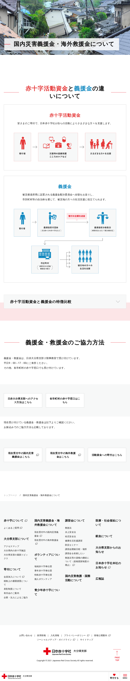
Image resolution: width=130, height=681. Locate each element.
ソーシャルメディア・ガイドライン (54, 639)
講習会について (75, 520)
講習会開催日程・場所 (76, 549)
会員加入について (12, 577)
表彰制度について (12, 589)
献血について (104, 536)
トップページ (10, 495)
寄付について (12, 569)
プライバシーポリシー (75, 635)
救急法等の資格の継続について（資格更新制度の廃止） (77, 561)
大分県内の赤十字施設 (15, 550)
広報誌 (100, 578)
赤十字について (14, 520)
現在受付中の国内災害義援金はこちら (21, 455)
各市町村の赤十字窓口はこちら (65, 400)
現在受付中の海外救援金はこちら (63, 455)
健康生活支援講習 (74, 540)
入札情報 (55, 635)
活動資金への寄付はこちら (107, 455)
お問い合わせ (25, 635)
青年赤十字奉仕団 (43, 570)
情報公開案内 (100, 635)
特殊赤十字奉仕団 (43, 575)
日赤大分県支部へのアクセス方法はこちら (23, 400)
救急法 (68, 528)
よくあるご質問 (11, 528)
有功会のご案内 (11, 593)
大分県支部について (16, 538)
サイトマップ (86, 639)
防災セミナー (71, 545)
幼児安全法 (70, 536)
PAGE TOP (117, 655)
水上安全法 (70, 532)
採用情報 (41, 635)
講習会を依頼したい (75, 553)
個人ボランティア (43, 579)
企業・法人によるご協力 (16, 597)
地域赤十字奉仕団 (43, 566)
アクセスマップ (11, 546)
